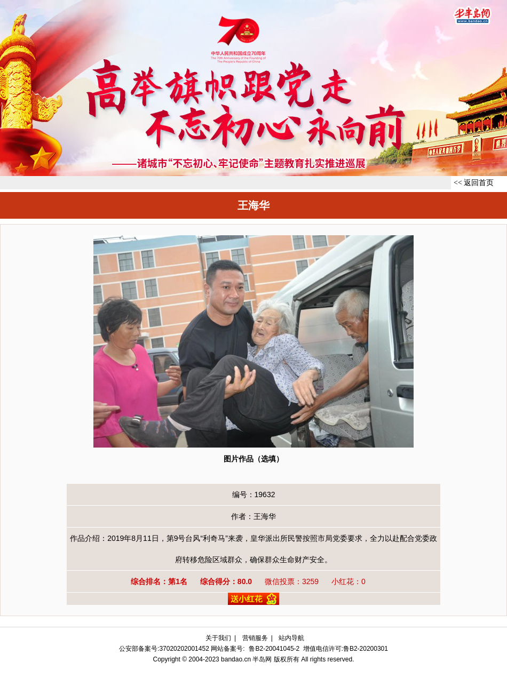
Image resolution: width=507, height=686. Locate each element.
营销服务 (255, 638)
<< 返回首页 (474, 183)
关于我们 (218, 638)
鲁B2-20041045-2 (274, 648)
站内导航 (291, 638)
